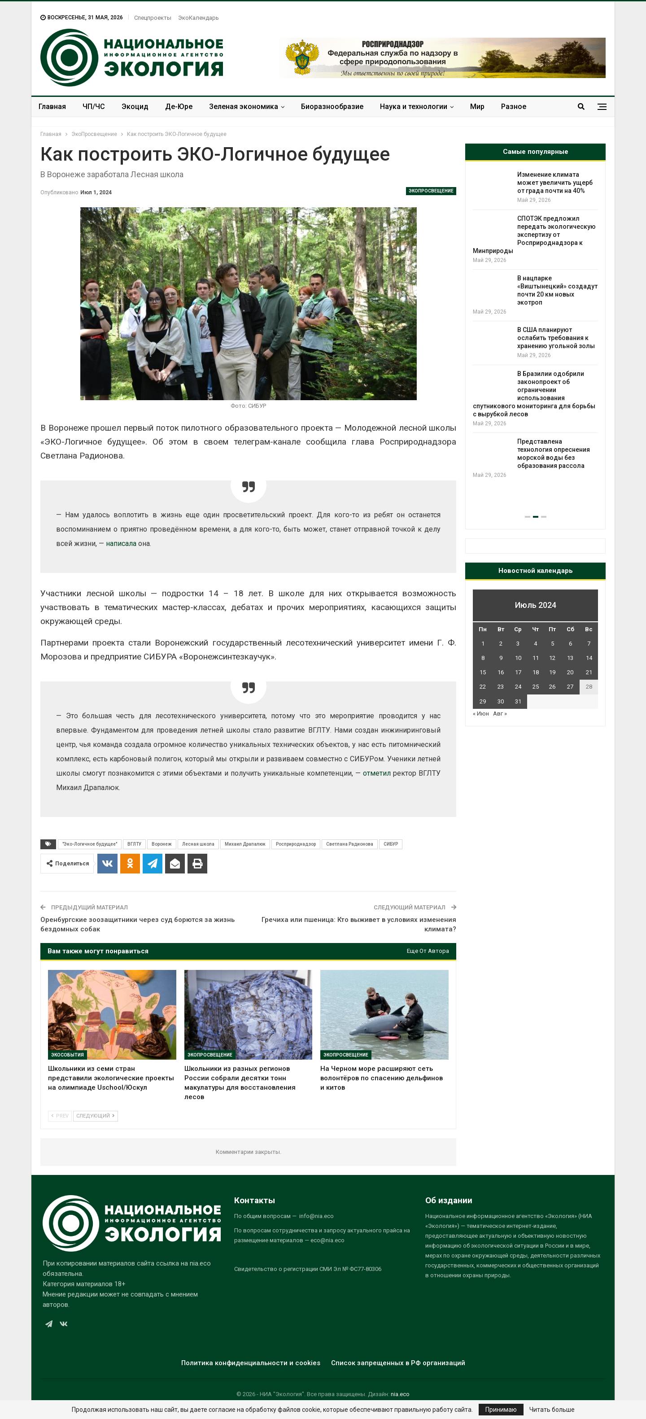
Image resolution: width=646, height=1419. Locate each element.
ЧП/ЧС (94, 106)
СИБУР (391, 844)
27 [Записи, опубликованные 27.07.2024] (570, 686)
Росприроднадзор (296, 844)
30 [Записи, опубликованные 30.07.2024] (501, 701)
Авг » (500, 713)
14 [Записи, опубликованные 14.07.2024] (589, 658)
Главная (52, 106)
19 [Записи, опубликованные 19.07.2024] (552, 672)
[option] (535, 325)
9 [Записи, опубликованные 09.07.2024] (500, 658)
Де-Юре (178, 106)
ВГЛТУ (134, 844)
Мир (477, 106)
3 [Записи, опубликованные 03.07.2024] (517, 643)
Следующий (95, 1116)
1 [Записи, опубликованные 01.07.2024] (482, 643)
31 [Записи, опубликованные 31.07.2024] (518, 701)
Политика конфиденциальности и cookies (250, 1363)
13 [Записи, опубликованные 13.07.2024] (570, 658)
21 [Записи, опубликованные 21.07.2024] (589, 672)
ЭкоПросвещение (431, 190)
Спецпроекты (152, 17)
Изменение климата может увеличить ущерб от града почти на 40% (555, 182)
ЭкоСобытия (67, 1054)
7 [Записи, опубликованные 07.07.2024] (588, 643)
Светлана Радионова (349, 844)
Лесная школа (198, 844)
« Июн (481, 713)
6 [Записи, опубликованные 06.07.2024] (570, 643)
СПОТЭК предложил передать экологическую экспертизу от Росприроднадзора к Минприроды (534, 234)
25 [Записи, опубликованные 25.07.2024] (536, 686)
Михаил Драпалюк (245, 844)
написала (121, 543)
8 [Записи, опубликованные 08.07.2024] (482, 658)
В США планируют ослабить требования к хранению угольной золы (556, 337)
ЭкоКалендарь (198, 17)
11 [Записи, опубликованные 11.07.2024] (536, 658)
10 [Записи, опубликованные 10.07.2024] (518, 658)
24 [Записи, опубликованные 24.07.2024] (518, 686)
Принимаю (501, 1409)
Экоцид (135, 106)
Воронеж (162, 844)
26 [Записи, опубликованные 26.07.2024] (552, 686)
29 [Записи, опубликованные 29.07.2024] (483, 701)
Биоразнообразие (332, 106)
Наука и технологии (413, 106)
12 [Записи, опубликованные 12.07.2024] (552, 658)
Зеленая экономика (243, 106)
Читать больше (552, 1409)
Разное (513, 106)
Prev (60, 1116)
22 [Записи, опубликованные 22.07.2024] (483, 686)
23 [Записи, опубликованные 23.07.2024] (501, 686)
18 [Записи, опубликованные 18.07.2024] (536, 672)
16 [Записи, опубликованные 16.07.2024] (501, 672)
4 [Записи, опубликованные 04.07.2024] (535, 643)
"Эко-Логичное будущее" (89, 844)
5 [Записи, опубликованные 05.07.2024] (552, 643)
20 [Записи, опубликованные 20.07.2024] (570, 672)
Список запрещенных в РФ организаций (398, 1363)
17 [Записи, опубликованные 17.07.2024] (518, 672)
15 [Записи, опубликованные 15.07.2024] (483, 672)
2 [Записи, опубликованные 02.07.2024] (500, 643)
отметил (377, 773)
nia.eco (400, 1394)
